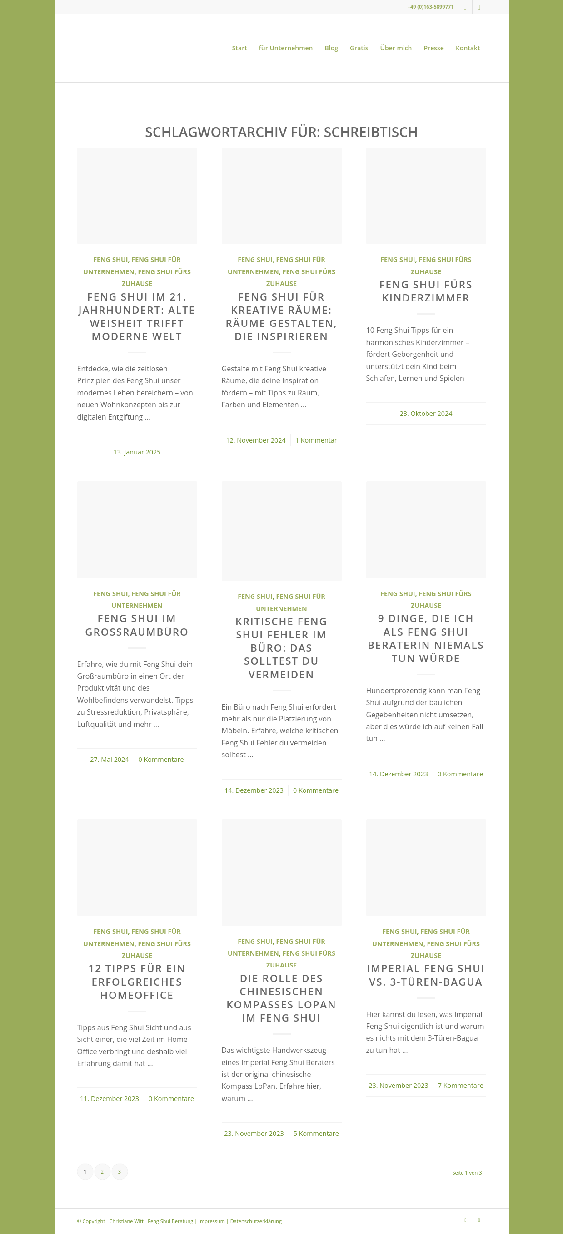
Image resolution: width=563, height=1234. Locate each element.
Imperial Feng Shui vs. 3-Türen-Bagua (426, 974)
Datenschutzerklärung (256, 1221)
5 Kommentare (316, 1133)
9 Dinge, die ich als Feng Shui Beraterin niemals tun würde (426, 638)
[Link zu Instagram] (465, 7)
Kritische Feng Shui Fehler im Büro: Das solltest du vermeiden (281, 647)
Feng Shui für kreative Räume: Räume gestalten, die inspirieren (281, 316)
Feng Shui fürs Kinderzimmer (426, 291)
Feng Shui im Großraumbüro (137, 624)
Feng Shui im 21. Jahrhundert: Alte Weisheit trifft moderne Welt (137, 316)
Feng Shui (110, 259)
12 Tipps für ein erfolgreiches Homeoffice (136, 981)
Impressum (212, 1221)
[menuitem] (239, 48)
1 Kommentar (316, 440)
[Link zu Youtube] (479, 7)
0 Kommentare (161, 759)
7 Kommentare (460, 1085)
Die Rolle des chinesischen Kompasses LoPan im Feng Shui (281, 998)
